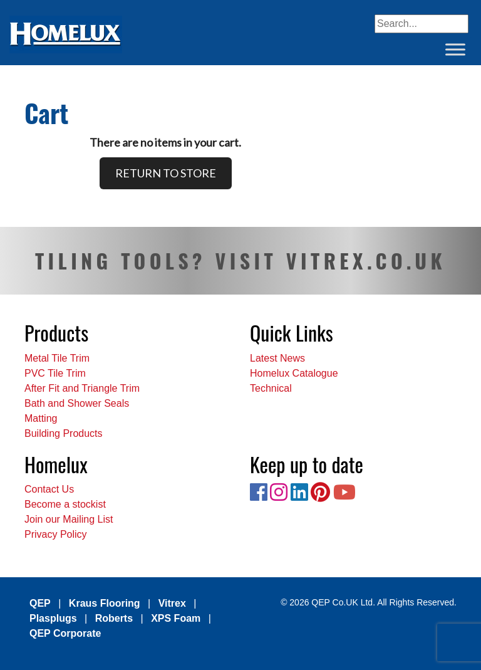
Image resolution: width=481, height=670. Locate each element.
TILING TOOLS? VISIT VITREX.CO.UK (240, 260)
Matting (40, 418)
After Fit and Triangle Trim (82, 388)
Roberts (114, 618)
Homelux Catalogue (294, 373)
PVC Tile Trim (55, 373)
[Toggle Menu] (455, 49)
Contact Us (49, 489)
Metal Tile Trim (57, 358)
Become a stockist (65, 504)
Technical (271, 388)
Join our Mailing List (68, 519)
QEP (40, 603)
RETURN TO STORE (165, 173)
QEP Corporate (65, 633)
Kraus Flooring (104, 603)
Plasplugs (53, 618)
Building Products (63, 433)
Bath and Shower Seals (76, 403)
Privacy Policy (55, 534)
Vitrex (172, 603)
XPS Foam (175, 618)
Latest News (277, 358)
